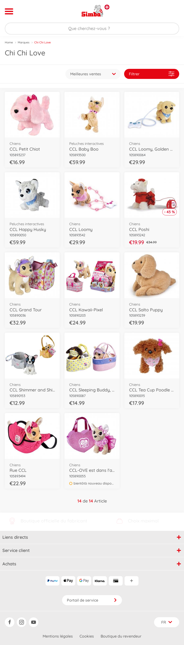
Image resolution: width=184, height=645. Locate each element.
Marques (23, 42)
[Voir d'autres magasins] (106, 7)
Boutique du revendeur (121, 636)
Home (9, 42)
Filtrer (151, 74)
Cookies (87, 636)
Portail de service (92, 600)
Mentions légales (58, 636)
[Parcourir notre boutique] (92, 29)
